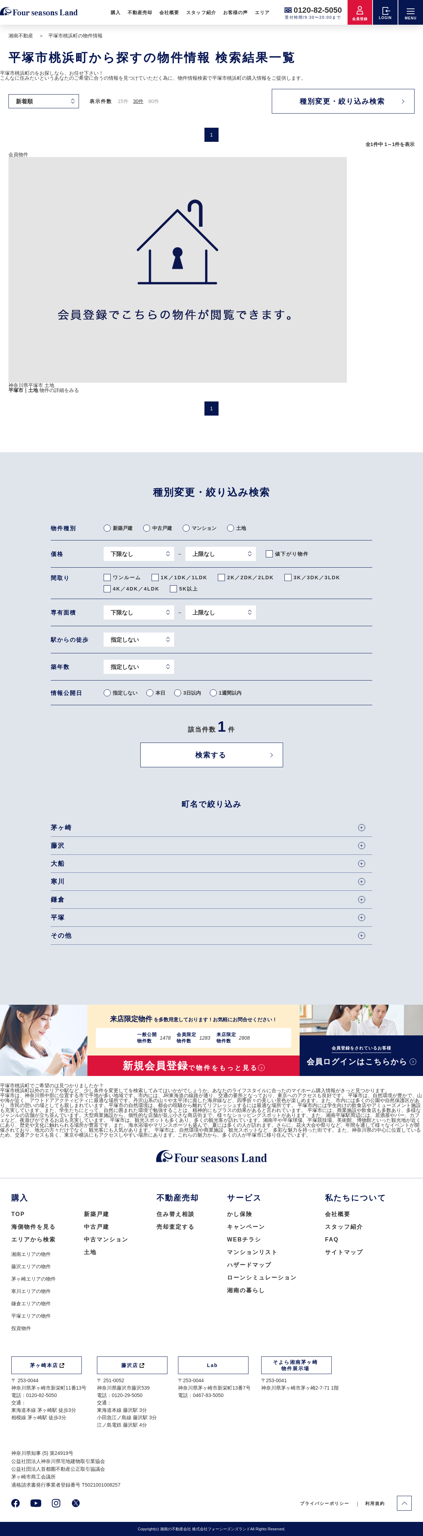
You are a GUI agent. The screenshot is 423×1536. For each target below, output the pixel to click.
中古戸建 (96, 1227)
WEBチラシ (244, 1239)
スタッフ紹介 (201, 12)
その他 (208, 935)
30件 (138, 101)
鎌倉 (208, 899)
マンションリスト (252, 1252)
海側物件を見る (33, 1227)
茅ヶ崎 (208, 827)
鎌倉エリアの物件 (31, 1303)
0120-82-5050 (318, 10)
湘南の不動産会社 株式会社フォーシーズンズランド (205, 1529)
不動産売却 (140, 12)
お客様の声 (235, 12)
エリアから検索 (33, 1239)
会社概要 (169, 12)
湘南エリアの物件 (31, 1254)
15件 (123, 101)
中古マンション (106, 1239)
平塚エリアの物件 (31, 1316)
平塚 (208, 917)
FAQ (332, 1239)
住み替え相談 (176, 1214)
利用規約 (375, 1503)
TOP (18, 1214)
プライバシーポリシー (324, 1503)
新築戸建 (96, 1214)
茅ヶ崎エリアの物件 (33, 1279)
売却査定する (176, 1227)
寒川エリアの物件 (31, 1291)
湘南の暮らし (246, 1290)
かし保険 (239, 1214)
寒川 (208, 881)
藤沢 (208, 845)
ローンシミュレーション (262, 1278)
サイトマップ (344, 1252)
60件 (153, 101)
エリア (262, 12)
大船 (208, 863)
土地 (90, 1252)
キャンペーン (246, 1227)
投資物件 (21, 1328)
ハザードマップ (249, 1265)
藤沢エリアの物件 (31, 1266)
